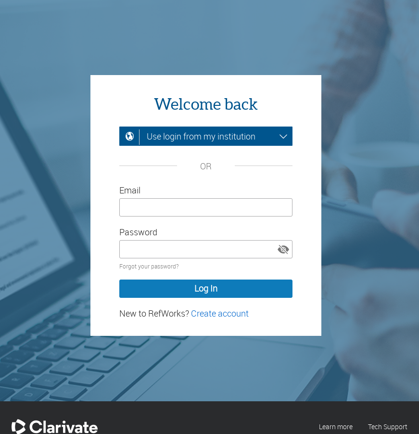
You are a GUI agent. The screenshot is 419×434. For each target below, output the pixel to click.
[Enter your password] (205, 249)
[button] (283, 249)
